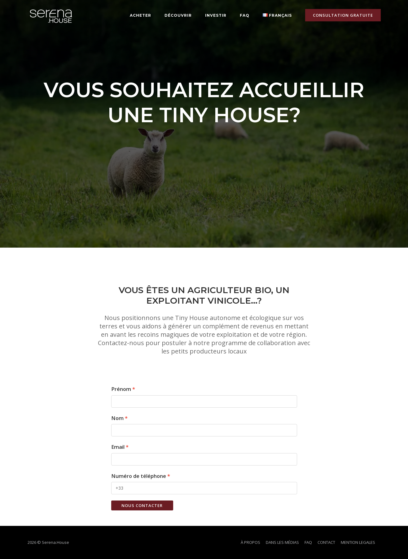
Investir (215, 15)
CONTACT (326, 542)
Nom (117, 418)
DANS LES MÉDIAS (282, 542)
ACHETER (140, 15)
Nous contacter (142, 505)
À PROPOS (250, 542)
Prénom (121, 388)
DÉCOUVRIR (178, 15)
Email (118, 446)
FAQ (244, 15)
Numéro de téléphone (138, 475)
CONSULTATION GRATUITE (343, 15)
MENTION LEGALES (358, 542)
